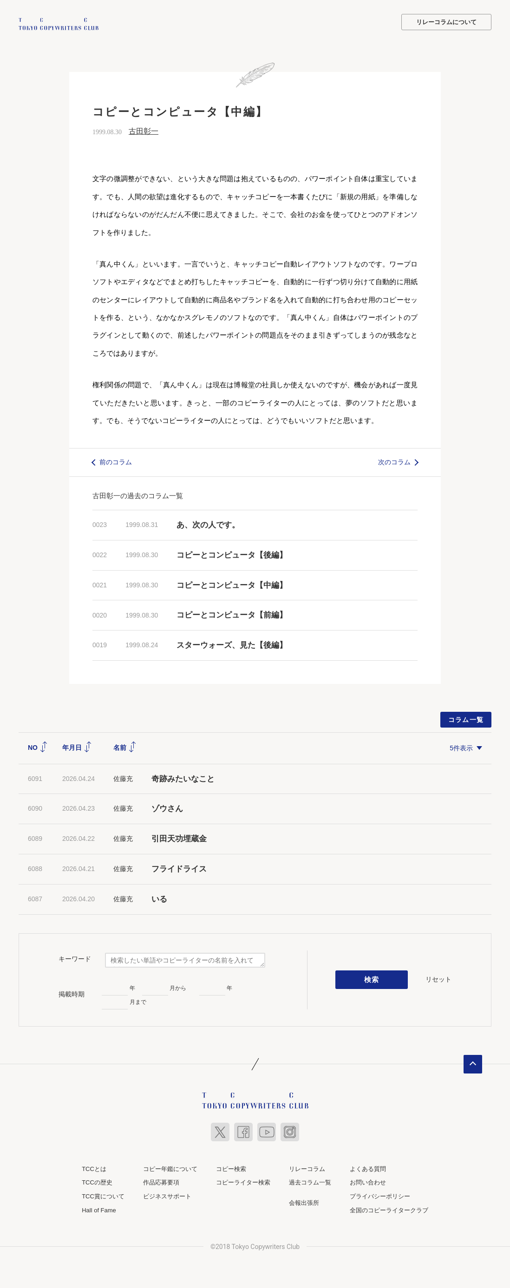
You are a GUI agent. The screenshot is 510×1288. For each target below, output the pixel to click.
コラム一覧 (466, 718)
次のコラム (394, 461)
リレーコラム (307, 1167)
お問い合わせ (368, 1181)
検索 (372, 978)
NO (38, 746)
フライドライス (179, 868)
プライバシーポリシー (380, 1195)
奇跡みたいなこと (183, 778)
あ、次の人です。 (208, 524)
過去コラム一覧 (310, 1181)
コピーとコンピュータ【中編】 (232, 584)
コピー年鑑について (170, 1167)
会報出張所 (304, 1201)
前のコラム (115, 461)
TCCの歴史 (97, 1181)
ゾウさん (167, 807)
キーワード (75, 958)
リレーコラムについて (446, 22)
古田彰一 (143, 130)
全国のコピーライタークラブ (389, 1209)
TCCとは (94, 1167)
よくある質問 (368, 1167)
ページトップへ (473, 1063)
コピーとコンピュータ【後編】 (232, 554)
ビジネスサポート (167, 1195)
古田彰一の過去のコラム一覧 (137, 495)
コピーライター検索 (243, 1181)
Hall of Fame (99, 1209)
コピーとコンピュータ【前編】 (232, 614)
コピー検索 (231, 1167)
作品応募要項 (161, 1181)
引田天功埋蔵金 (179, 837)
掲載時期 (72, 993)
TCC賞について (103, 1195)
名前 (125, 746)
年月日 (77, 746)
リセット (438, 978)
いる (159, 898)
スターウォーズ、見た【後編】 (232, 644)
